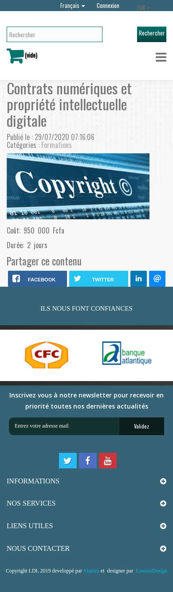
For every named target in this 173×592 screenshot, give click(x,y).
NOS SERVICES (31, 503)
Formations (56, 145)
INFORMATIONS (33, 481)
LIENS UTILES (30, 526)
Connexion (108, 5)
